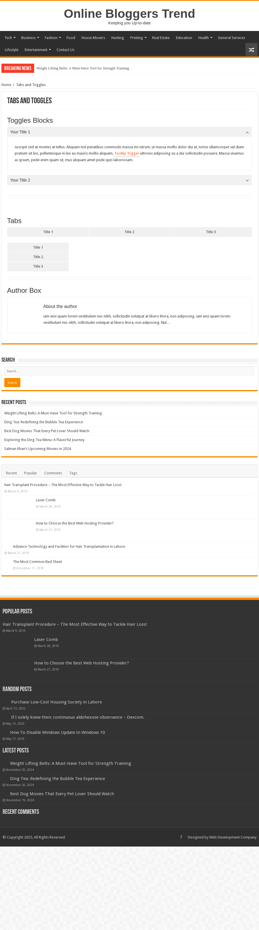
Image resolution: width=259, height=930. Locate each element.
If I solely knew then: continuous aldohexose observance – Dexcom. (77, 717)
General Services (231, 38)
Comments (53, 473)
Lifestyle (11, 50)
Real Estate (161, 38)
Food (71, 38)
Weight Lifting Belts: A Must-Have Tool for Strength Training (82, 68)
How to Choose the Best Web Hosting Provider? (75, 523)
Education (184, 38)
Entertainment (36, 50)
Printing (136, 38)
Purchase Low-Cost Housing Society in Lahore (56, 702)
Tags (73, 473)
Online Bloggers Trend (129, 13)
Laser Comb (46, 500)
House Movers (93, 38)
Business (28, 38)
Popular (30, 473)
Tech (8, 38)
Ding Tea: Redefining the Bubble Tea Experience (43, 422)
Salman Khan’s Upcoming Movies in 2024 (37, 449)
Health (203, 38)
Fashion (51, 38)
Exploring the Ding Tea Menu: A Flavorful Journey (44, 440)
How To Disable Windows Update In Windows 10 (57, 732)
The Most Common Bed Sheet (37, 561)
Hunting (117, 38)
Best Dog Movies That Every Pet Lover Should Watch (46, 431)
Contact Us (65, 50)
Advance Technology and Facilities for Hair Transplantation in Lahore (69, 546)
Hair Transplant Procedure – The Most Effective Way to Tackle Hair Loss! (62, 485)
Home (6, 85)
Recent (11, 473)
